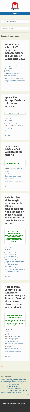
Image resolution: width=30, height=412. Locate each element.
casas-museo (15, 271)
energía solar (4, 385)
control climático (13, 350)
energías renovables (13, 385)
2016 (8, 251)
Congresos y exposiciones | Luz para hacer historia (13, 150)
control (8, 383)
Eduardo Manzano (12, 75)
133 (10, 247)
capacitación (10, 381)
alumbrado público (7, 379)
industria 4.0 (4, 389)
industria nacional (14, 388)
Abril (8, 333)
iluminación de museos (17, 181)
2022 (8, 70)
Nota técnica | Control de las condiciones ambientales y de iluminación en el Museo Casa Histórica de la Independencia (14, 297)
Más (28, 394)
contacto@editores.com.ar (15, 405)
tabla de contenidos (6, 392)
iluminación (7, 78)
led (7, 390)
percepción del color (9, 128)
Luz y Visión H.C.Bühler (17, 343)
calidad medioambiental (15, 269)
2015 (8, 335)
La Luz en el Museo (9, 180)
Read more (7, 87)
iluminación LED (21, 387)
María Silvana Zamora (13, 264)
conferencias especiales (14, 80)
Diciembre (9, 68)
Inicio (4, 21)
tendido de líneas (16, 392)
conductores (18, 381)
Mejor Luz (20, 125)
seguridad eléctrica (17, 390)
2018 (8, 122)
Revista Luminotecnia (16, 117)
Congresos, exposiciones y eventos (12, 73)
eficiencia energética (18, 383)
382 (10, 66)
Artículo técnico (16, 252)
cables (3, 381)
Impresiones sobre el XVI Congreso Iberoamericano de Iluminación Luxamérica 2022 (14, 51)
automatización (20, 379)
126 (10, 331)
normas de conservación (15, 351)
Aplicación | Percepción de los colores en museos (14, 102)
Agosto (8, 249)
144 (10, 118)
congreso (13, 78)
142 (10, 170)
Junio (8, 171)
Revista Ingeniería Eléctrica (17, 65)
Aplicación (15, 123)
